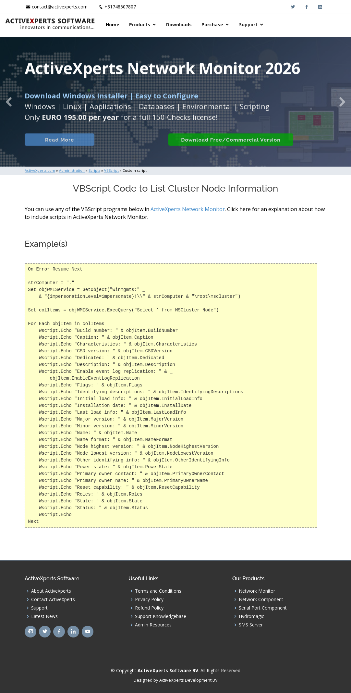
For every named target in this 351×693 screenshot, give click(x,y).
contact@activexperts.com (60, 7)
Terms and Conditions (158, 591)
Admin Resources (153, 625)
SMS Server (251, 625)
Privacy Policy (149, 599)
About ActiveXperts (51, 591)
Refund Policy (149, 608)
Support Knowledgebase (160, 616)
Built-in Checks (126, 146)
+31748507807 (120, 7)
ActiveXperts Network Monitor (188, 209)
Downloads (236, 24)
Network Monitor (257, 591)
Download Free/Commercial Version (228, 146)
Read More (57, 146)
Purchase (270, 24)
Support (306, 24)
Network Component (261, 599)
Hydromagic (251, 616)
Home (170, 24)
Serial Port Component (263, 608)
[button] (9, 102)
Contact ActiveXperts (53, 599)
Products (197, 24)
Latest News (44, 616)
